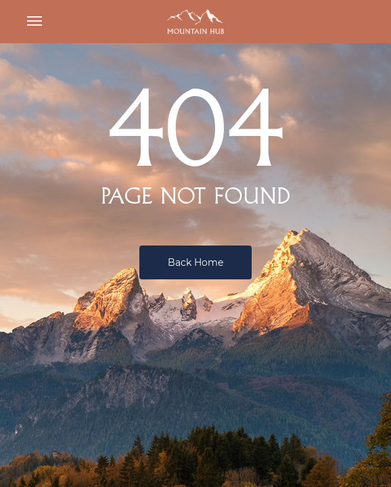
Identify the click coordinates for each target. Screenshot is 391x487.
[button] (34, 21)
